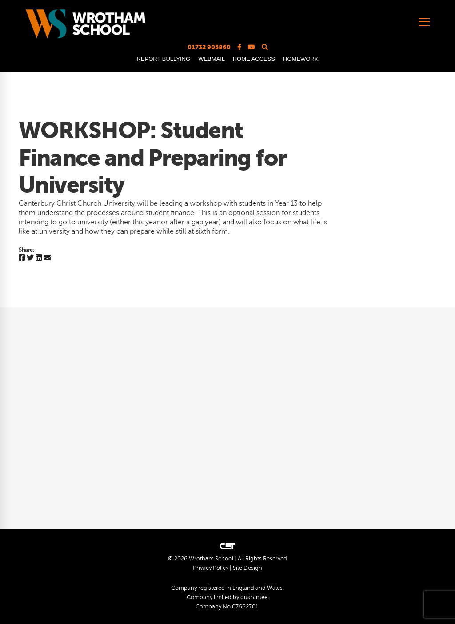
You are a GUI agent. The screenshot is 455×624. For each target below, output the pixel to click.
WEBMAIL (211, 59)
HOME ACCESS (254, 59)
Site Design (247, 568)
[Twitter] (30, 258)
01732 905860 (209, 47)
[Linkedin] (39, 258)
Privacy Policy (210, 568)
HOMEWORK (300, 59)
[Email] (47, 258)
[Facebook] (22, 258)
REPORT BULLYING (163, 59)
